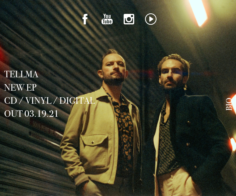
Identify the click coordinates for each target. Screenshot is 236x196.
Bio (229, 104)
